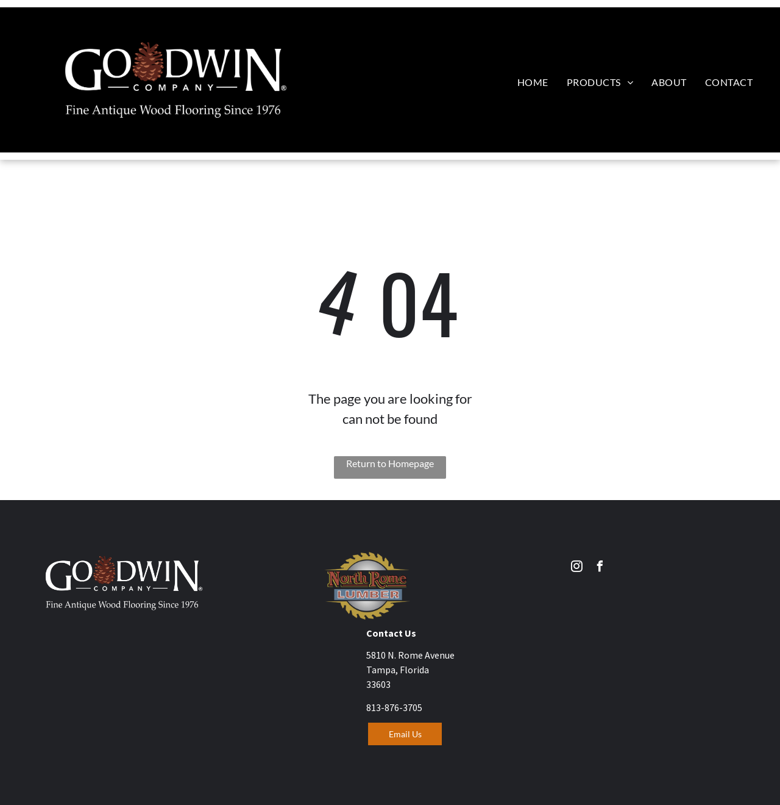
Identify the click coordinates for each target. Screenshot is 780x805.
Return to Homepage (390, 463)
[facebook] (600, 568)
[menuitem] (533, 82)
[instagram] (577, 568)
